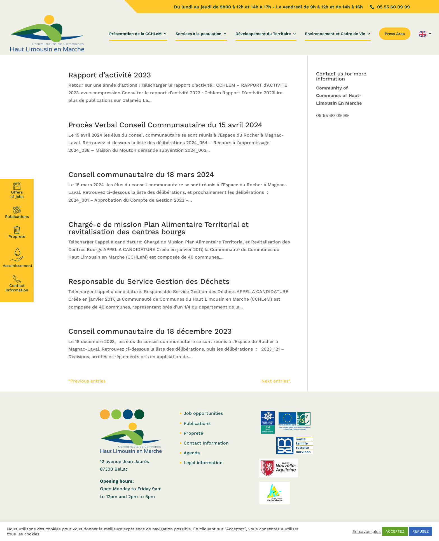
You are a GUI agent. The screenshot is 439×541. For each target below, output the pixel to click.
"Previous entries (87, 381)
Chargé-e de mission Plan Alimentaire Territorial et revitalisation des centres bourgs (158, 228)
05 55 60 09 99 (332, 115)
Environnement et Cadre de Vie (335, 34)
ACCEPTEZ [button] (395, 531)
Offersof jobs (17, 190)
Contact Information (17, 283)
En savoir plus (366, 531)
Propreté (16, 232)
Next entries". (276, 381)
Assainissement (17, 257)
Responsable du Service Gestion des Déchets (149, 281)
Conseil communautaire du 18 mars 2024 (141, 174)
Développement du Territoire (263, 34)
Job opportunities (203, 413)
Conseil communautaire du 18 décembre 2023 (150, 331)
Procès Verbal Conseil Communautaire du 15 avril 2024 (165, 125)
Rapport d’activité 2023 (109, 75)
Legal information (203, 462)
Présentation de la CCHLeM (135, 34)
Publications (17, 212)
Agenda (192, 452)
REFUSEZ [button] (420, 531)
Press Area (395, 33)
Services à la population (198, 34)
